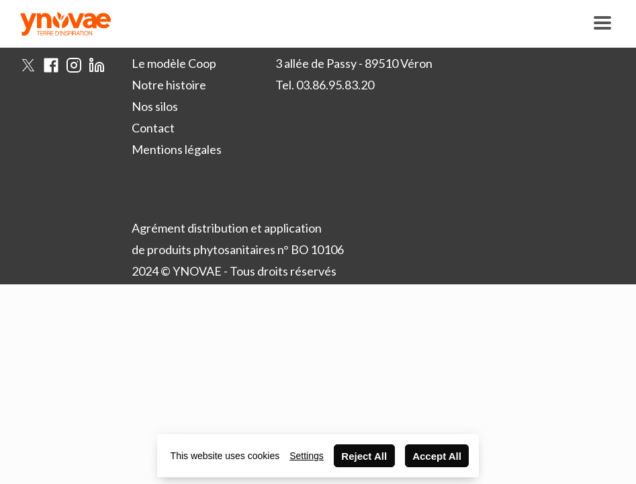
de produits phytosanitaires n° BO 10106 (238, 249)
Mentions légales (177, 149)
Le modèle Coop (174, 63)
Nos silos (155, 106)
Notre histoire (169, 84)
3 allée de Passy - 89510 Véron (354, 63)
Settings (306, 455)
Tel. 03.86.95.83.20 (324, 84)
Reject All (364, 456)
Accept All (436, 456)
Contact (153, 127)
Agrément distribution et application (227, 227)
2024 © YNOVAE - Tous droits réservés (234, 271)
